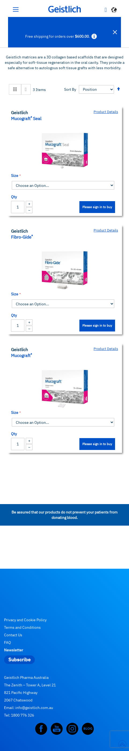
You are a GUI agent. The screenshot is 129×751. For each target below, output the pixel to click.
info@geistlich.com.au (34, 707)
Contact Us (13, 635)
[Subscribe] (19, 659)
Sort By (70, 89)
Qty (14, 196)
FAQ (7, 642)
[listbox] (63, 185)
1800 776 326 (22, 715)
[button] (114, 10)
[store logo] (64, 9)
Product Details (106, 112)
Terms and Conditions (22, 627)
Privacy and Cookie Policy (25, 619)
